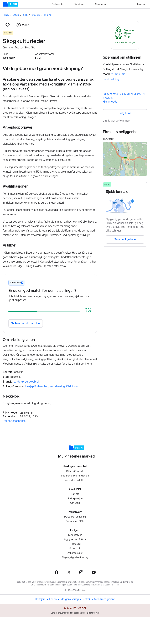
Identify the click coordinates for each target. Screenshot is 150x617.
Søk (25, 14)
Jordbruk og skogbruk (26, 381)
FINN (6, 14)
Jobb (16, 14)
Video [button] (23, 25)
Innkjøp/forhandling (36, 386)
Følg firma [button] (125, 113)
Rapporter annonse (14, 421)
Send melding (111, 79)
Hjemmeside (110, 101)
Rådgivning (72, 386)
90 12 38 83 (118, 74)
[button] (7, 25)
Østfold (36, 14)
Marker (48, 14)
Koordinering (57, 386)
